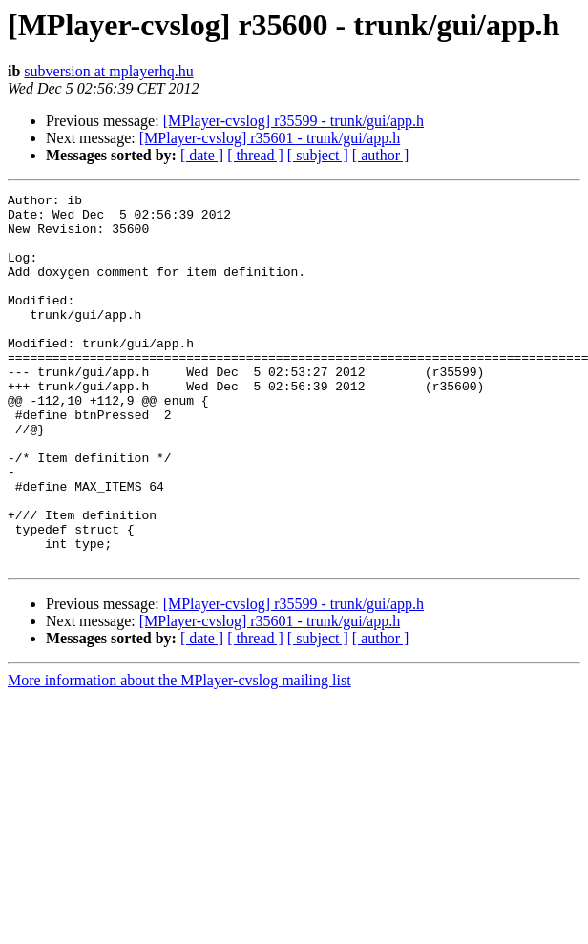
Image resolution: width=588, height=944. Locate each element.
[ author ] (381, 155)
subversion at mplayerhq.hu (108, 71)
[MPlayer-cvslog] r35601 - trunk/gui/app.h (269, 138)
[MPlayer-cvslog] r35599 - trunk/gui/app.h (293, 121)
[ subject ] (317, 155)
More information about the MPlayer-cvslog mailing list (179, 754)
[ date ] (201, 155)
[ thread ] (255, 155)
